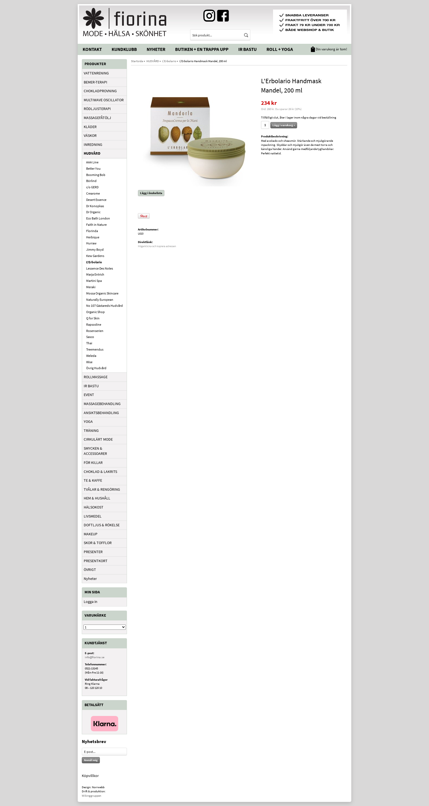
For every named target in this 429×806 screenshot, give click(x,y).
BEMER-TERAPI (95, 82)
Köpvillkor (90, 775)
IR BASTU (91, 385)
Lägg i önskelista (151, 193)
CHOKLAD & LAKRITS (100, 471)
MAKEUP (90, 533)
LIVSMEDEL (93, 516)
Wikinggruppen (91, 796)
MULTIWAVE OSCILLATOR (104, 99)
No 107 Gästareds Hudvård (104, 306)
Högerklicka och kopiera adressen (157, 246)
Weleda (91, 356)
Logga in (90, 601)
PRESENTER (93, 551)
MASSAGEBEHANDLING (102, 403)
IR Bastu (247, 49)
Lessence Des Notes (99, 268)
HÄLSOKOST (93, 507)
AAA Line (92, 162)
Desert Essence (96, 200)
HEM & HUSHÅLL (97, 498)
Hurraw (91, 243)
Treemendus (94, 349)
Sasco (90, 337)
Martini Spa (94, 281)
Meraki (90, 287)
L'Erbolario (94, 262)
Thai (89, 343)
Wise (89, 362)
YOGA (88, 421)
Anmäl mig (91, 760)
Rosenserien (94, 331)
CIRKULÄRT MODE (98, 439)
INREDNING (93, 144)
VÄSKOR (90, 135)
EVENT (89, 394)
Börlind (91, 181)
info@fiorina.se (94, 657)
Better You (93, 168)
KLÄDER (90, 126)
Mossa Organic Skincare (102, 293)
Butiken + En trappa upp (201, 49)
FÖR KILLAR (93, 462)
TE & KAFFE (93, 480)
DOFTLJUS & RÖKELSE (102, 524)
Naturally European (99, 299)
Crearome (93, 193)
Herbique (92, 237)
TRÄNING (91, 430)
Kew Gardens (95, 256)
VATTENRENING (96, 73)
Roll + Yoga (279, 49)
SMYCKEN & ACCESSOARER (95, 451)
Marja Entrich (95, 274)
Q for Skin (93, 318)
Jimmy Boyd (95, 249)
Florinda (92, 231)
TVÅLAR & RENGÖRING (102, 489)
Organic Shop (95, 312)
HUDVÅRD (92, 153)
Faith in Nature (96, 225)
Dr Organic (93, 212)
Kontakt (92, 49)
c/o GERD (92, 187)
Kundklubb (124, 49)
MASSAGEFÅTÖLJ (97, 117)
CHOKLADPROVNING (100, 90)
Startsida (137, 61)
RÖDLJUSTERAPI (97, 108)
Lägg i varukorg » (284, 125)
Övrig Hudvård (96, 368)
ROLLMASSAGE (96, 376)
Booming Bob (95, 175)
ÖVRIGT (90, 569)
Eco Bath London (98, 218)
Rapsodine (93, 324)
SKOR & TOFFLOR (98, 542)
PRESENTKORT (96, 560)
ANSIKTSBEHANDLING (101, 412)
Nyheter (156, 49)
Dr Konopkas (95, 206)
